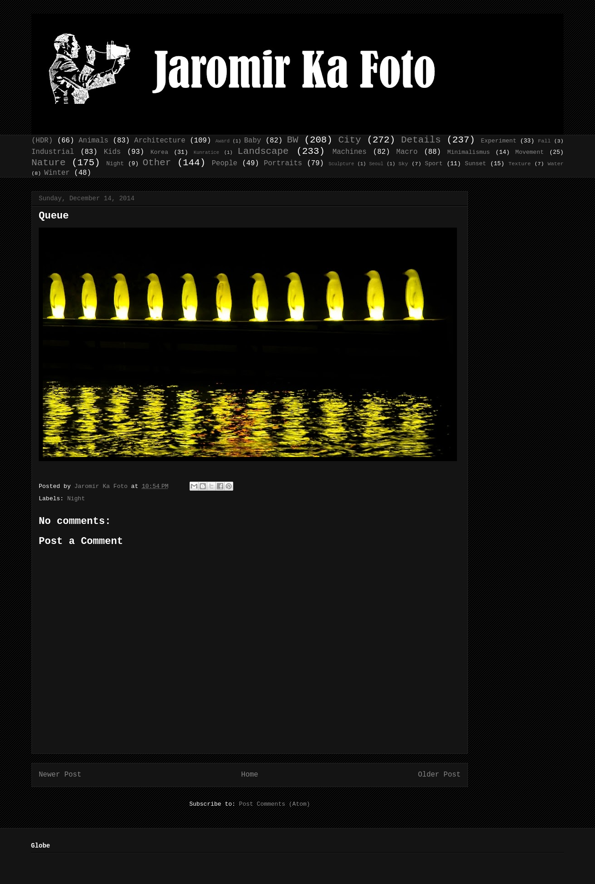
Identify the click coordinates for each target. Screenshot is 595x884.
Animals (93, 141)
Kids (112, 152)
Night (115, 163)
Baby (252, 141)
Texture (519, 164)
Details (421, 140)
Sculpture (341, 164)
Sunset (475, 163)
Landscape (262, 151)
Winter (57, 173)
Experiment (498, 140)
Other (157, 162)
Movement (529, 152)
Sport (434, 163)
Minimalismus (468, 152)
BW (292, 140)
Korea (159, 152)
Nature (48, 162)
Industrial (52, 152)
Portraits (283, 163)
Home (249, 775)
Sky (403, 164)
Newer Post (60, 775)
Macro (407, 152)
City (350, 140)
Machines (350, 152)
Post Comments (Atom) (274, 804)
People (224, 163)
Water (556, 164)
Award (222, 141)
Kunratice (206, 152)
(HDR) (42, 141)
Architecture (159, 141)
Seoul (376, 164)
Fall (544, 141)
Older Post (439, 775)
